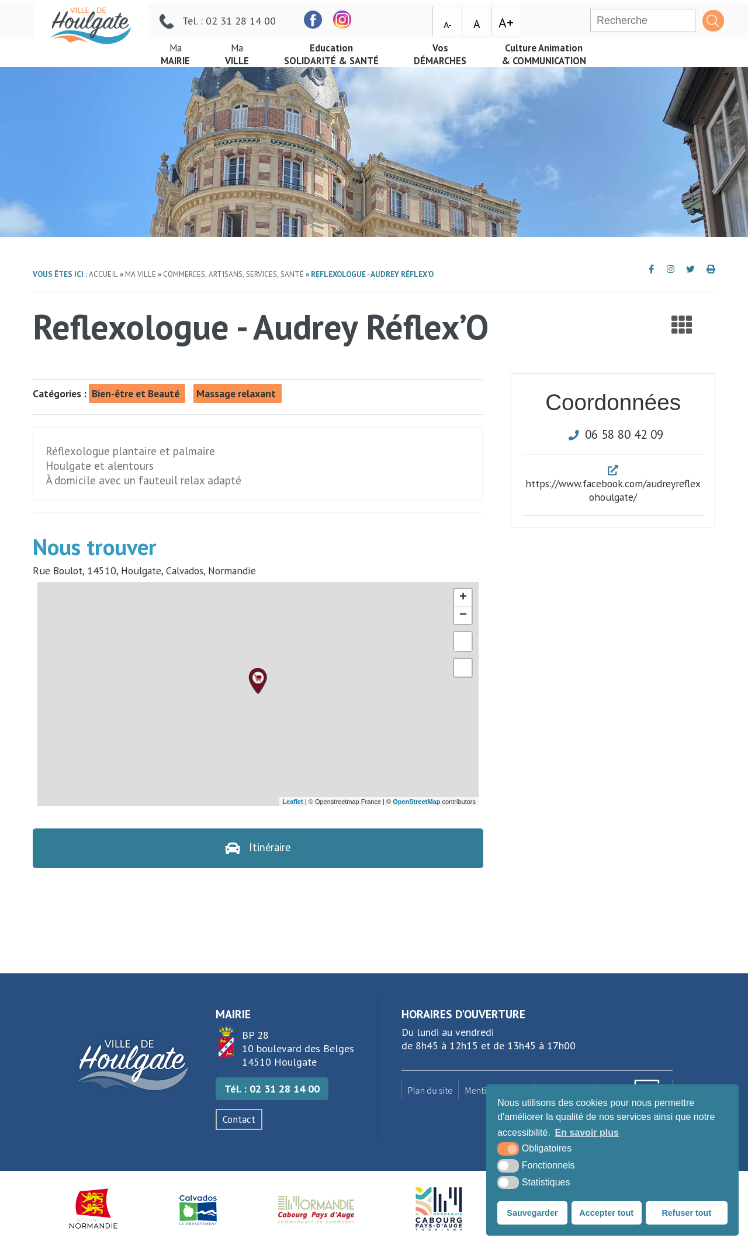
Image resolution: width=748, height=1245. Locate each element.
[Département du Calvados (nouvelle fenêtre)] (198, 1210)
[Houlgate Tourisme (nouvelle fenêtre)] (438, 1210)
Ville (241, 51)
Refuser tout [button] (686, 1213)
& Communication (567, 51)
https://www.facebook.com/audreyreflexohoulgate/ (613, 490)
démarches (456, 51)
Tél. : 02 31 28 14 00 (272, 1090)
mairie (177, 51)
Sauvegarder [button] (532, 1213)
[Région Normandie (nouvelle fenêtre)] (94, 1210)
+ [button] (463, 597)
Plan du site (430, 1090)
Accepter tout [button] (606, 1213)
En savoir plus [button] (587, 1133)
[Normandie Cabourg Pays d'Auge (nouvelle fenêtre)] (316, 1210)
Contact (239, 1120)
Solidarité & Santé (341, 51)
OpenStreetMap (416, 801)
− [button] (463, 615)
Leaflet (292, 801)
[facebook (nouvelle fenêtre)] (402, 16)
